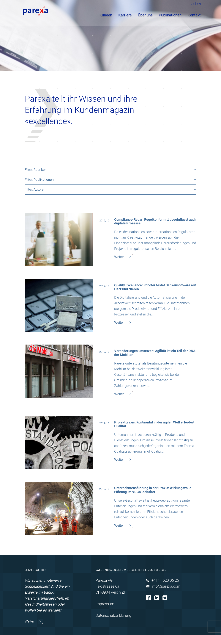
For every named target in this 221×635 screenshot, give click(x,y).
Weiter (30, 621)
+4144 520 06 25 (165, 580)
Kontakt (194, 15)
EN (199, 4)
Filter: (36, 170)
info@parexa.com (165, 586)
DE (192, 4)
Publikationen (170, 15)
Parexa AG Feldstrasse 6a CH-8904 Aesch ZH (111, 586)
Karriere (125, 15)
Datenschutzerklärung (113, 615)
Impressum (105, 604)
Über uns (145, 15)
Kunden (106, 15)
